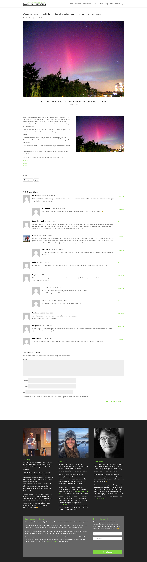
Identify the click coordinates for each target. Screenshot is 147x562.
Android (102, 498)
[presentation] (107, 545)
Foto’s (101, 4)
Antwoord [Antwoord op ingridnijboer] (121, 301)
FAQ (111, 4)
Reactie (25, 359)
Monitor (78, 4)
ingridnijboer (46, 300)
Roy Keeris (29, 18)
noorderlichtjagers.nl (52, 541)
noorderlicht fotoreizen (65, 505)
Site (24, 392)
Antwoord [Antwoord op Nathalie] (121, 250)
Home (71, 4)
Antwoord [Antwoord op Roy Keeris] (121, 275)
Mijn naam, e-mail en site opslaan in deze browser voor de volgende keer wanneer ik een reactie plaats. (56, 397)
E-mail (25, 386)
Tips (95, 4)
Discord (25, 163)
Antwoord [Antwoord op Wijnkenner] (121, 209)
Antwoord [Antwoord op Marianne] (121, 196)
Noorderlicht (87, 4)
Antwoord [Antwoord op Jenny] (121, 236)
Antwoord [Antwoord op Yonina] (121, 288)
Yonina (44, 287)
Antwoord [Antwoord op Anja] (121, 263)
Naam (25, 380)
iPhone (96, 498)
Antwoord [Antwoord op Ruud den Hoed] (121, 222)
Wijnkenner (46, 208)
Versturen (107, 552)
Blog (106, 4)
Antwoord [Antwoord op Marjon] (121, 326)
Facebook (25, 161)
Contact (117, 4)
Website (25, 165)
